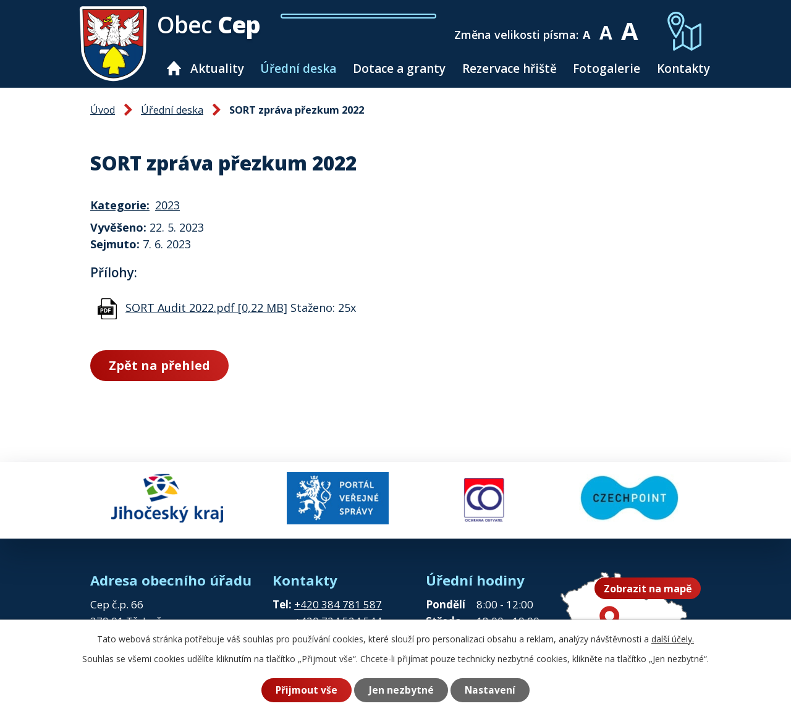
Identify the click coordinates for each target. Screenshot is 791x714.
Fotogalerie (606, 69)
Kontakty (683, 69)
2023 (167, 205)
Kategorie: (120, 205)
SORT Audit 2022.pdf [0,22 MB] (206, 307)
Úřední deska (298, 69)
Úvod (174, 68)
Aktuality (217, 69)
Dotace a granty (399, 69)
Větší (629, 26)
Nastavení (490, 690)
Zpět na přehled (159, 365)
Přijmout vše (306, 690)
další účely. (672, 639)
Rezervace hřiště (509, 69)
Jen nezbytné (401, 690)
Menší (587, 26)
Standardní (606, 26)
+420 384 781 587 (338, 604)
